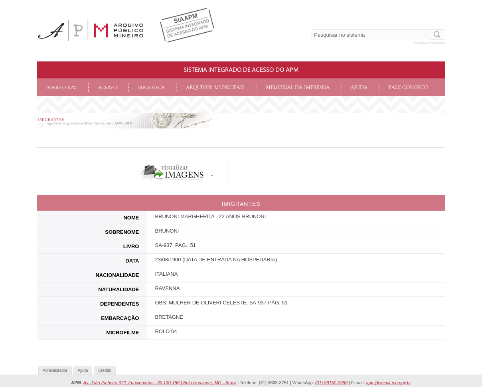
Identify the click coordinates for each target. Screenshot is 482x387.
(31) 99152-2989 (331, 382)
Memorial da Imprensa (298, 87)
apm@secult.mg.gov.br (388, 382)
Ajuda (359, 87)
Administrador (55, 370)
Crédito (104, 370)
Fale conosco (408, 87)
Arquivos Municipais (215, 87)
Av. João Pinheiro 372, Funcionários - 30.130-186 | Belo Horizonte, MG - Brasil (159, 382)
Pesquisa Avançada (429, 43)
